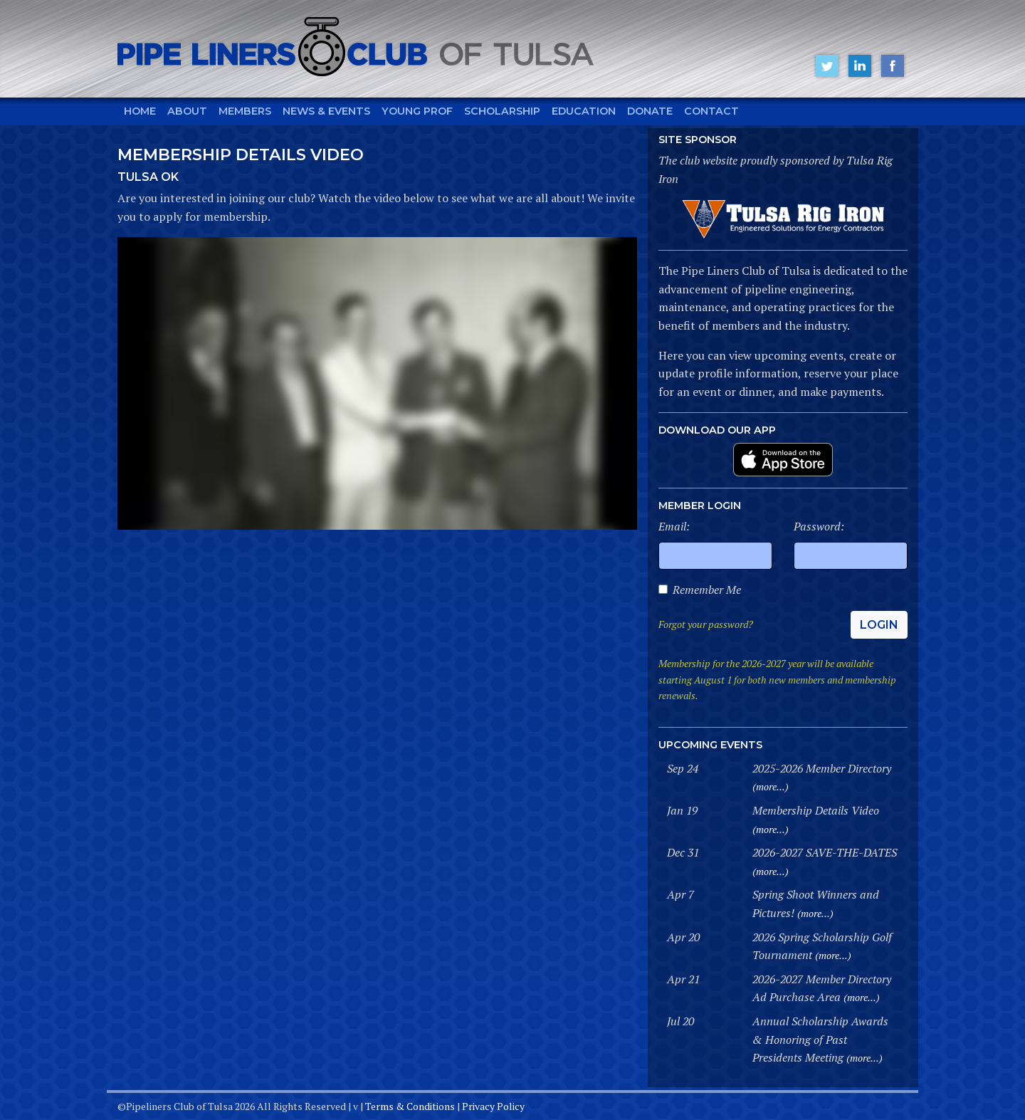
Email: (674, 526)
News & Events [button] (326, 111)
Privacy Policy (493, 1106)
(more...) (770, 786)
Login (879, 625)
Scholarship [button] (502, 111)
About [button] (187, 111)
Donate (650, 111)
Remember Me (707, 589)
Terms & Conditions (410, 1106)
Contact (711, 111)
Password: (819, 526)
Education (584, 111)
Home (140, 111)
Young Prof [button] (417, 111)
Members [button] (245, 111)
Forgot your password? (705, 624)
